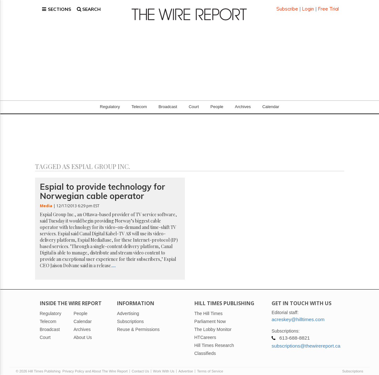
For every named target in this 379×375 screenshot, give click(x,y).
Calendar (270, 101)
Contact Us (140, 366)
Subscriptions (352, 366)
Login (308, 6)
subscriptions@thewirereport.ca (306, 340)
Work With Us (163, 366)
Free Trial (328, 6)
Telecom (139, 101)
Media (46, 201)
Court (194, 101)
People (216, 101)
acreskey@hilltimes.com (298, 314)
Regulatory (110, 101)
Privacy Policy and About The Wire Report (95, 366)
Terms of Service (210, 366)
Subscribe (287, 6)
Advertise (186, 366)
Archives (243, 101)
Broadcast (167, 101)
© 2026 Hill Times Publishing (39, 366)
